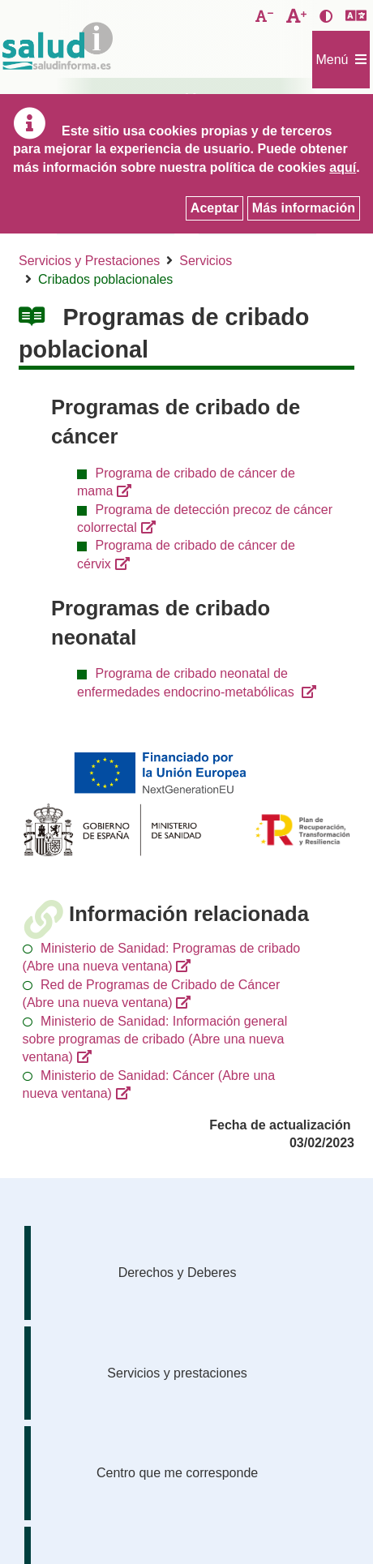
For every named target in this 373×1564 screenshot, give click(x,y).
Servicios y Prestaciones (89, 261)
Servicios (205, 261)
